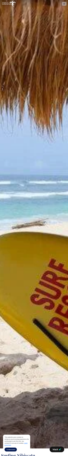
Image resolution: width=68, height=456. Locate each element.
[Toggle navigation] (64, 4)
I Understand (10, 449)
